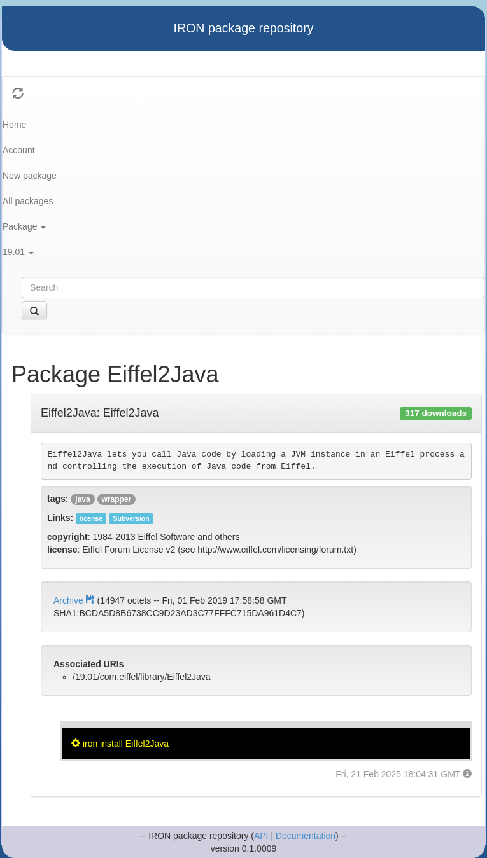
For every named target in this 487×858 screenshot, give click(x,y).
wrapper (117, 499)
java (82, 499)
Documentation (305, 836)
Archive (75, 600)
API (261, 836)
